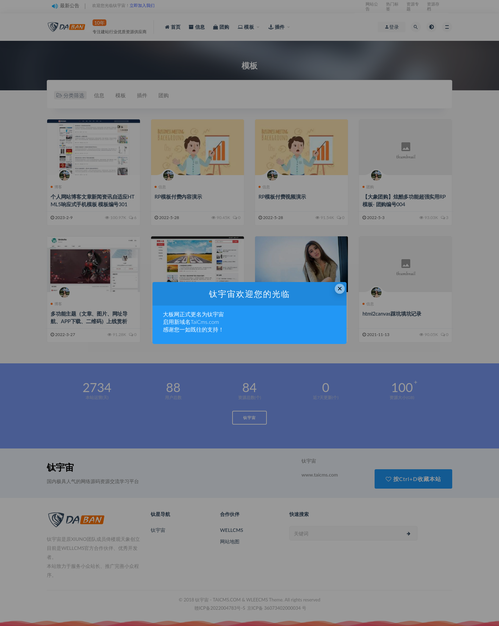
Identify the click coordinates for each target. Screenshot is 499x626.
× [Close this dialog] (340, 288)
